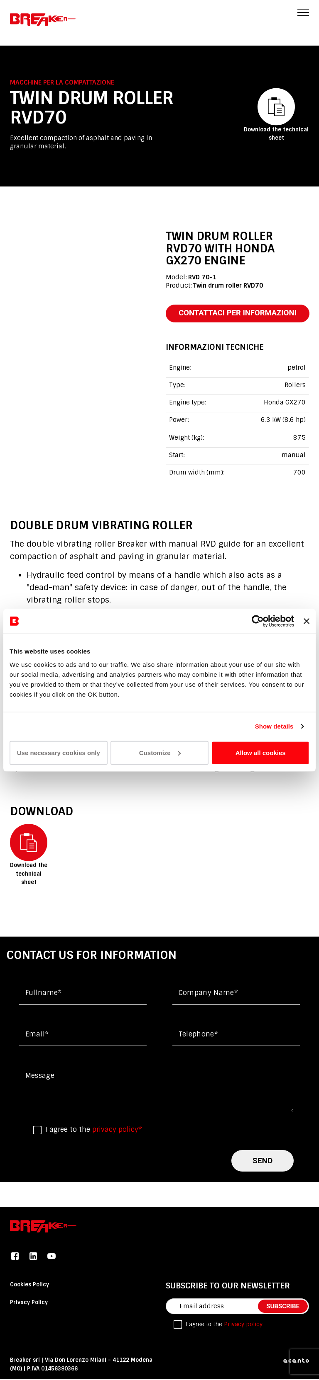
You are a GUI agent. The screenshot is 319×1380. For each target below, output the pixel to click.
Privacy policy (243, 1324)
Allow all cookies (261, 752)
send (262, 1161)
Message (39, 1076)
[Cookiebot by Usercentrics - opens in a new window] (257, 621)
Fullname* (43, 993)
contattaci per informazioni (240, 313)
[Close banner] (306, 621)
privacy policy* (117, 1130)
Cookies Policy (29, 1284)
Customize (160, 752)
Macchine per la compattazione (62, 82)
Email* (37, 1035)
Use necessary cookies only (58, 752)
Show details (274, 726)
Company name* (208, 993)
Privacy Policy (29, 1303)
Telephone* (198, 1035)
